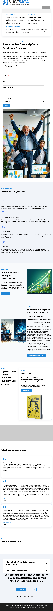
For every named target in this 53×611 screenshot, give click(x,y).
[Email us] (35, 596)
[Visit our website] (21, 596)
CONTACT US (46, 7)
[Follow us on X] (28, 596)
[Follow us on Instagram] (32, 596)
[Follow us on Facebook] (17, 596)
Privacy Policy (40, 607)
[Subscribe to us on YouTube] (24, 596)
